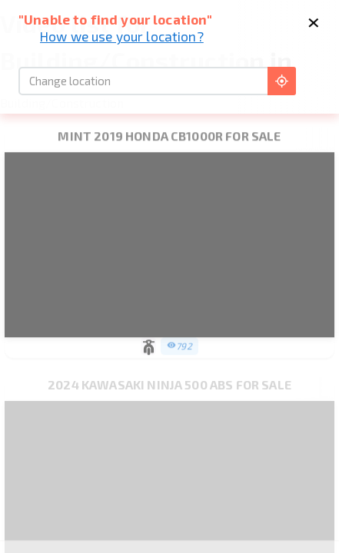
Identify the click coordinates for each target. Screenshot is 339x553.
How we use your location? (122, 36)
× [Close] (313, 20)
